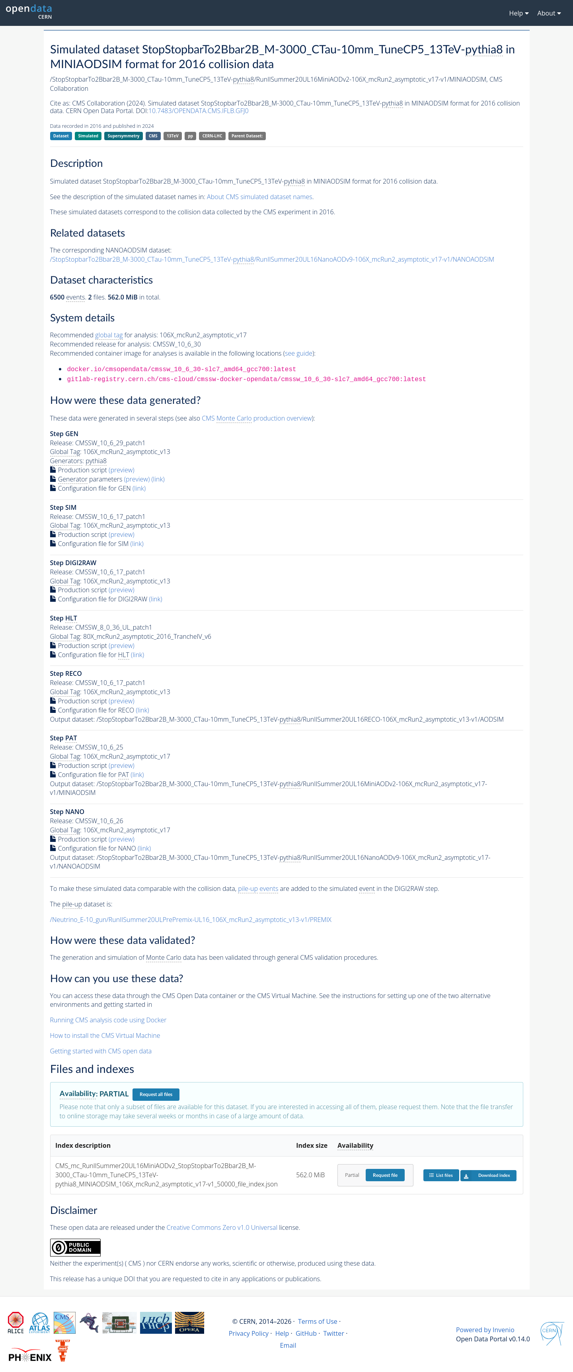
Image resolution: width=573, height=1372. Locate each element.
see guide (298, 353)
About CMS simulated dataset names (259, 196)
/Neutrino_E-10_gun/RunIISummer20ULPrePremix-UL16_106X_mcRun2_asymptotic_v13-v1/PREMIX (190, 919)
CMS (153, 136)
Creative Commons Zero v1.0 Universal (222, 1227)
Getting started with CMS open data (101, 1051)
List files (441, 1175)
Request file (385, 1175)
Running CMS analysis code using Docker (108, 1020)
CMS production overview (257, 418)
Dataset (61, 136)
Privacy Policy (249, 1333)
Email (288, 1345)
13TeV (173, 136)
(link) (157, 479)
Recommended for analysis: (104, 335)
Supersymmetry (124, 136)
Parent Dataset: (247, 136)
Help (282, 1333)
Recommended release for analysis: (100, 344)
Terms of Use (317, 1321)
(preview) (121, 470)
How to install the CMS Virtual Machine (105, 1035)
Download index (485, 1175)
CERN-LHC (212, 136)
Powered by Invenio (485, 1329)
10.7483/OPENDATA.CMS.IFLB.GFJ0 (198, 110)
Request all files (156, 1094)
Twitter (333, 1333)
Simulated (88, 136)
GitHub (306, 1333)
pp (190, 136)
